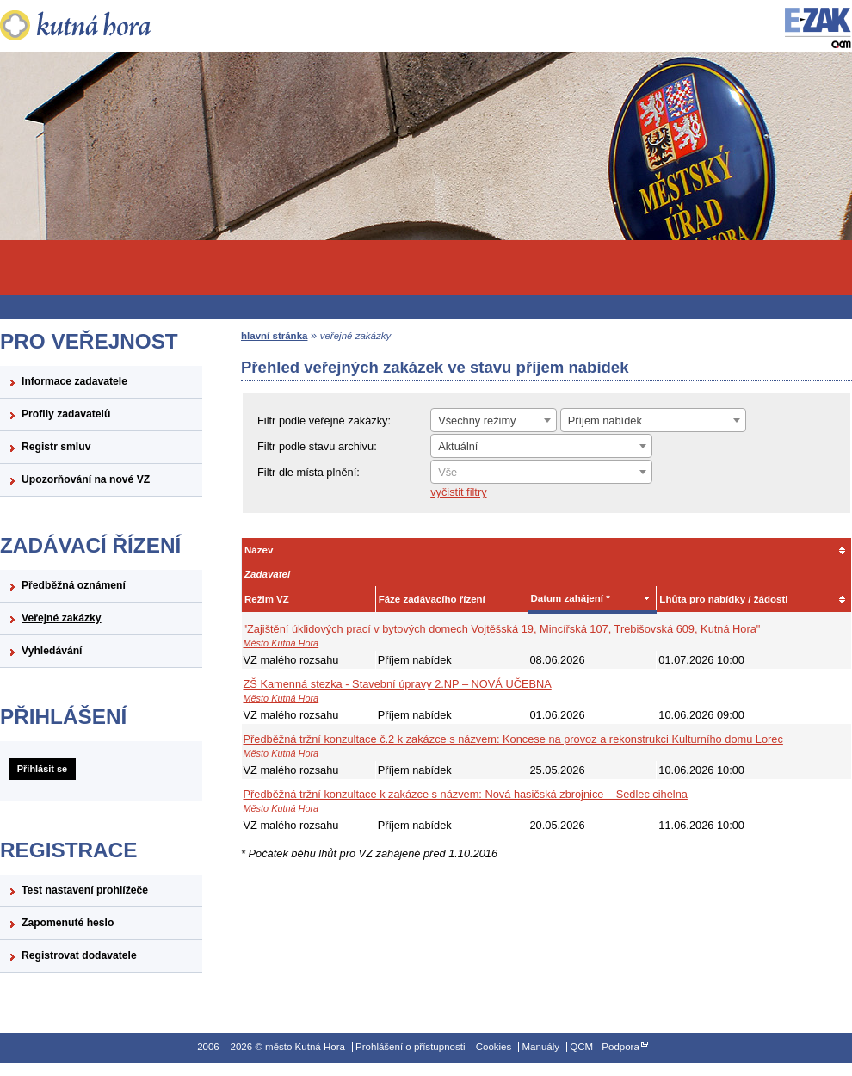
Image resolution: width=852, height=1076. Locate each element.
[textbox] (541, 473)
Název (258, 550)
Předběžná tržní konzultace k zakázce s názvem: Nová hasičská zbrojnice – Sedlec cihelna (466, 794)
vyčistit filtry (458, 491)
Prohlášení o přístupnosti (410, 1047)
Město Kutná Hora (281, 643)
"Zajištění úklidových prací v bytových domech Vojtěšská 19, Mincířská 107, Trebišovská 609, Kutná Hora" (502, 628)
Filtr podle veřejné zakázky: (324, 420)
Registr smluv (56, 447)
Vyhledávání (52, 651)
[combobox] (493, 420)
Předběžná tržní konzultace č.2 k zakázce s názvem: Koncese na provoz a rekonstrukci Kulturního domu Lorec (513, 739)
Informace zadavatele (74, 381)
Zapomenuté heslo (68, 923)
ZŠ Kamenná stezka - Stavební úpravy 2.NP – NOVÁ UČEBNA (398, 683)
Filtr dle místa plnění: (308, 472)
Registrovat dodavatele (79, 955)
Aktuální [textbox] (458, 446)
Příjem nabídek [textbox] (605, 420)
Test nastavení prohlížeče (85, 890)
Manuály (540, 1047)
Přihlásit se (42, 769)
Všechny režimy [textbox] (477, 420)
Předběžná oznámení (74, 585)
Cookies (494, 1047)
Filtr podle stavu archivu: (317, 446)
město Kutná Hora (101, 26)
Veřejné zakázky (62, 618)
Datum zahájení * (570, 598)
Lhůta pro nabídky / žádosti (723, 599)
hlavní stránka (274, 336)
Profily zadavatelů (66, 414)
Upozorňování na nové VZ (86, 479)
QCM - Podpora (604, 1047)
